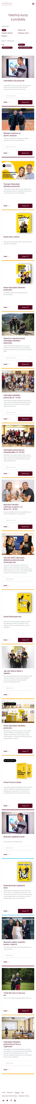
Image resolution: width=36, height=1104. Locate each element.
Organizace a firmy (23, 33)
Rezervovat (25, 102)
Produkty (17, 1092)
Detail (6, 102)
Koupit (25, 206)
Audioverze (10, 704)
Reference (10, 1092)
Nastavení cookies (24, 1096)
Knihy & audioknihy (25, 47)
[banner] (9, 4)
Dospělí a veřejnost (7, 33)
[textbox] (18, 96)
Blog (22, 1092)
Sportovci (4, 36)
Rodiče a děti (21, 30)
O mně (3, 1092)
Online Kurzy (7, 47)
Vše (4, 30)
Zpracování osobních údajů (9, 1096)
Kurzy (21, 44)
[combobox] (18, 96)
